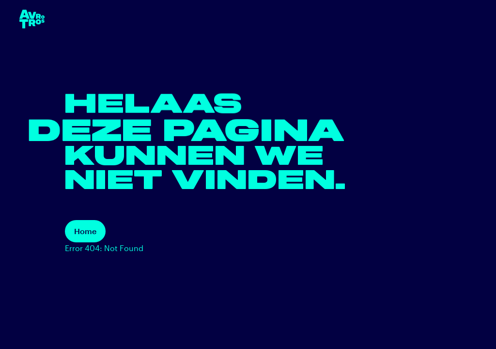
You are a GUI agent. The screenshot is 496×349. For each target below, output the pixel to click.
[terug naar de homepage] (32, 19)
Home (85, 231)
